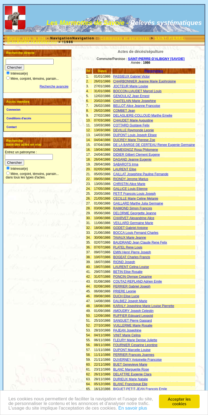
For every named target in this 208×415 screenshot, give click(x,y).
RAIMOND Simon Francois (132, 208)
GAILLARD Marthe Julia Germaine (138, 203)
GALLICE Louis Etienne (130, 189)
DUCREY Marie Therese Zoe (134, 140)
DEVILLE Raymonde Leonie (133, 130)
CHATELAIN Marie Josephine (134, 101)
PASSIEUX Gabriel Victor (131, 76)
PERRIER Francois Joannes (133, 355)
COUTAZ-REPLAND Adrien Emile (137, 281)
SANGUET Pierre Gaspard (132, 321)
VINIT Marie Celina (127, 335)
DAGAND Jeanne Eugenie (132, 159)
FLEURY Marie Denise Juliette (135, 340)
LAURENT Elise (124, 169)
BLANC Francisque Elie (130, 384)
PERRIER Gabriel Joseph (131, 286)
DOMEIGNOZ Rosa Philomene (135, 150)
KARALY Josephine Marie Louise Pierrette (143, 306)
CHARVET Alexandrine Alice (133, 218)
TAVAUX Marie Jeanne (129, 238)
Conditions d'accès (18, 118)
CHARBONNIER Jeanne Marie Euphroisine (144, 81)
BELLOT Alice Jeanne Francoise (136, 106)
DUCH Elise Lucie (126, 296)
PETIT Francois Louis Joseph (134, 194)
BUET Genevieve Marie (130, 364)
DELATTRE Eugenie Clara (132, 374)
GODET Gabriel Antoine (130, 228)
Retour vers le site (26, 38)
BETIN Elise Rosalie (127, 272)
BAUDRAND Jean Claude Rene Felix (140, 242)
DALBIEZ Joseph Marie (130, 301)
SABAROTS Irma (125, 164)
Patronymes (153, 71)
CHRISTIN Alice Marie (129, 184)
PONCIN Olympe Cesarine (132, 277)
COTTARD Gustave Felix (131, 125)
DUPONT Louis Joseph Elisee (135, 135)
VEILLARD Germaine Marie (133, 223)
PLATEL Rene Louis (127, 247)
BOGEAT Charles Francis (131, 257)
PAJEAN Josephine (127, 330)
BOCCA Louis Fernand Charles (135, 233)
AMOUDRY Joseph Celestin (133, 311)
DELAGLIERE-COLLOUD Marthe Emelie (142, 115)
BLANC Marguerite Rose (131, 369)
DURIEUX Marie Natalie (130, 379)
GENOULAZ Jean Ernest (131, 96)
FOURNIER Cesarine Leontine (135, 345)
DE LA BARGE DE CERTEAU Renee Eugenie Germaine (154, 145)
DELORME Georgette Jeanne (134, 213)
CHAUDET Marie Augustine (133, 120)
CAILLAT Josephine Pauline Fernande (140, 174)
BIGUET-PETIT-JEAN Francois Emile (140, 389)
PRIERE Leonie (124, 291)
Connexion (13, 109)
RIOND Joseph (124, 262)
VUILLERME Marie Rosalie (132, 325)
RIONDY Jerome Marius (130, 179)
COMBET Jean (124, 111)
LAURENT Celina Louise (131, 267)
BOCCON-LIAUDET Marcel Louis (137, 91)
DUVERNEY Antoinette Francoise (137, 360)
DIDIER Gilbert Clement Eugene (136, 155)
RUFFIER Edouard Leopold (133, 316)
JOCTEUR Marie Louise (130, 86)
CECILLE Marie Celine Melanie (135, 198)
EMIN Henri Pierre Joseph (132, 252)
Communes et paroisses (125, 38)
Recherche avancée (54, 86)
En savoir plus (133, 409)
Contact (11, 127)
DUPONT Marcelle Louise (132, 350)
